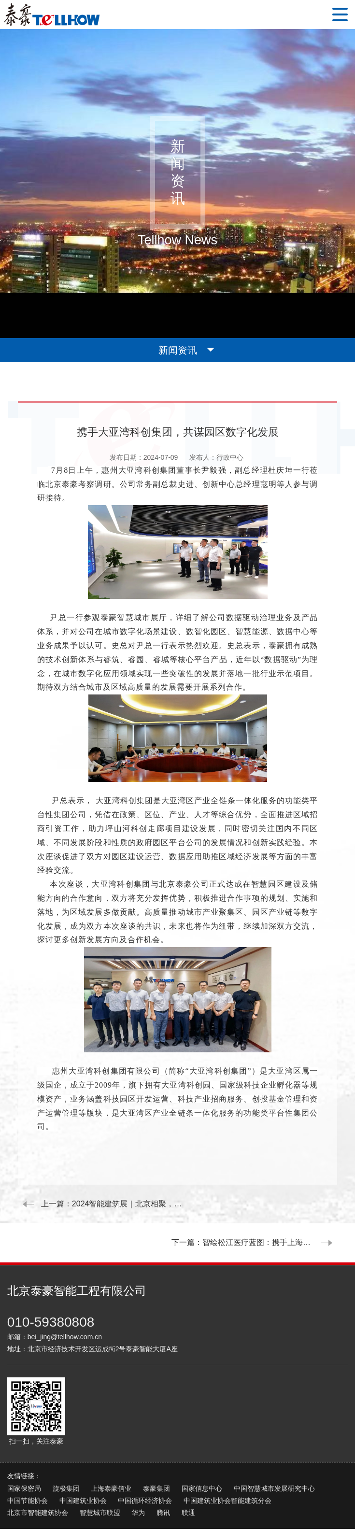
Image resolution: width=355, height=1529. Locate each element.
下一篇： (258, 1204)
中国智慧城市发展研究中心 (274, 1450)
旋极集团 (66, 1450)
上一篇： (100, 1204)
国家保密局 (24, 1450)
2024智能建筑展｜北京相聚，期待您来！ (143, 1204)
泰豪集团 (156, 1450)
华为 (138, 1474)
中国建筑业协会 (83, 1462)
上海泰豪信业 (111, 1450)
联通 (188, 1474)
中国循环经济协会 (145, 1462)
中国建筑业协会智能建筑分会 (227, 1462)
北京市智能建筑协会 (37, 1474)
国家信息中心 (202, 1450)
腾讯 (163, 1474)
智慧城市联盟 (100, 1474)
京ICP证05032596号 (186, 1500)
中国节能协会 (27, 1462)
